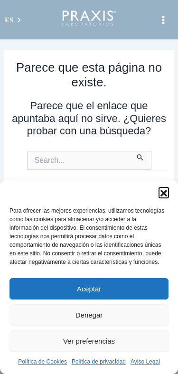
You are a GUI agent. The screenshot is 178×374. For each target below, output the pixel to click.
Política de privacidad (99, 361)
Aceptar (89, 289)
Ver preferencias (89, 341)
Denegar (89, 315)
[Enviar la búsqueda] (140, 155)
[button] (164, 192)
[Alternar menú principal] (163, 20)
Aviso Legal (145, 361)
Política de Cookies (42, 361)
